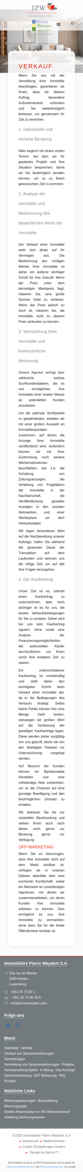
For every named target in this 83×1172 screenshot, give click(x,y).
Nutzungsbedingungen (51, 1166)
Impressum (30, 1141)
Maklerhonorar (54, 1141)
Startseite (41, 10)
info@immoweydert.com (29, 1003)
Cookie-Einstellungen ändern (43, 1146)
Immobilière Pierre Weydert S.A (35, 963)
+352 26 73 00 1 (23, 992)
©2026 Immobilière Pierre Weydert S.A (41, 1135)
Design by (44, 1152)
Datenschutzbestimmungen (21, 1166)
